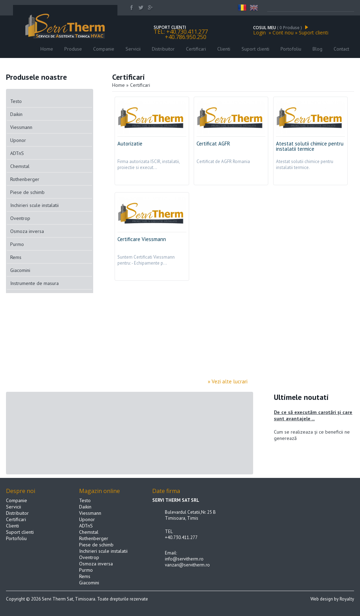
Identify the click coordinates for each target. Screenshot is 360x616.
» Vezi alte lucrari (230, 381)
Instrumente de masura (34, 283)
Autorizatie (129, 143)
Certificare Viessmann (141, 239)
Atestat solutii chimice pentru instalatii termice (309, 146)
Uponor (18, 140)
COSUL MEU (280, 28)
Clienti (224, 49)
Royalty (347, 599)
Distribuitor (163, 49)
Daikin (16, 114)
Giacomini (20, 270)
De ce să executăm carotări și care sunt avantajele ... (313, 415)
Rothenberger (24, 179)
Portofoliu (291, 49)
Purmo (17, 244)
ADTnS (17, 153)
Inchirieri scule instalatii (34, 205)
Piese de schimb (27, 192)
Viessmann (21, 127)
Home (46, 49)
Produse (73, 49)
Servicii (133, 49)
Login (259, 32)
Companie (103, 49)
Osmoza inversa (27, 231)
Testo (16, 101)
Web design (321, 599)
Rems (15, 257)
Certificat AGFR (213, 143)
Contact (341, 49)
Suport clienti (313, 32)
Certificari (196, 49)
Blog (317, 49)
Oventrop (20, 218)
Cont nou (283, 32)
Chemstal (20, 166)
